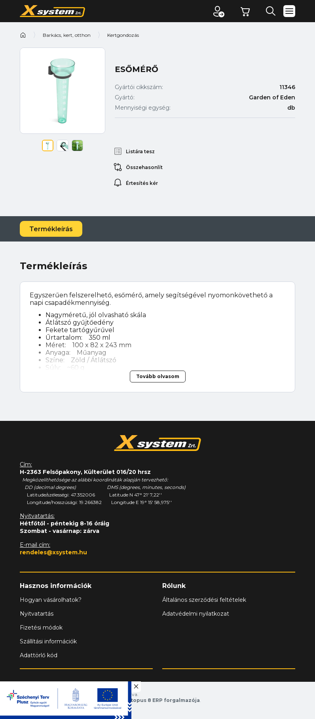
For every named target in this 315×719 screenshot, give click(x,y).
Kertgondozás (123, 35)
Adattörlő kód (38, 655)
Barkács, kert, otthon (67, 35)
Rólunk (174, 586)
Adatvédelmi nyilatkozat (195, 613)
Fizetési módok (41, 627)
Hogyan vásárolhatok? (51, 599)
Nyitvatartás (36, 613)
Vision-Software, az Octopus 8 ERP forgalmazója (135, 700)
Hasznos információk (55, 586)
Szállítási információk (48, 641)
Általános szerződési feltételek (204, 599)
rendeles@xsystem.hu (53, 552)
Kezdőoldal (23, 35)
